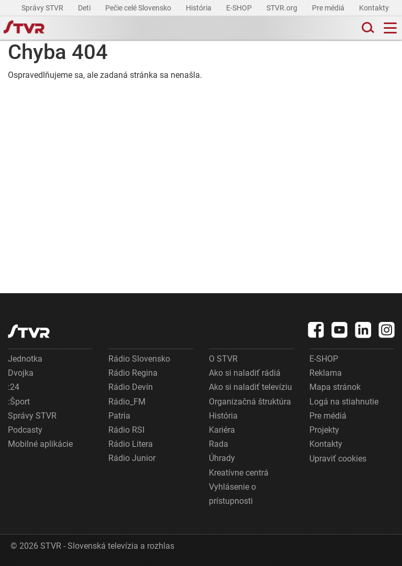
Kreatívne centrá (239, 473)
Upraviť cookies (337, 459)
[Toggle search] (366, 28)
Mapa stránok (335, 387)
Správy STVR (43, 8)
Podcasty (25, 430)
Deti (85, 8)
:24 (13, 387)
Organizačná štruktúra (250, 402)
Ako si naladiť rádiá (245, 373)
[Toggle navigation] (390, 28)
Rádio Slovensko (139, 359)
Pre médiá (329, 8)
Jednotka (25, 359)
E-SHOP (239, 8)
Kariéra (222, 430)
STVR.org (282, 8)
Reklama (325, 373)
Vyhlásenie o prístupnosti (232, 494)
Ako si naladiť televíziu (250, 387)
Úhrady (222, 458)
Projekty (324, 430)
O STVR (223, 359)
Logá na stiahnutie (343, 402)
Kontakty (374, 8)
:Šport (19, 402)
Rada (218, 444)
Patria (119, 416)
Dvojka (21, 373)
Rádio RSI (126, 430)
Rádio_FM (127, 402)
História (199, 8)
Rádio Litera (130, 444)
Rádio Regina (133, 373)
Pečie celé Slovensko (139, 8)
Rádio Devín (130, 387)
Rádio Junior (131, 458)
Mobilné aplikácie (40, 444)
